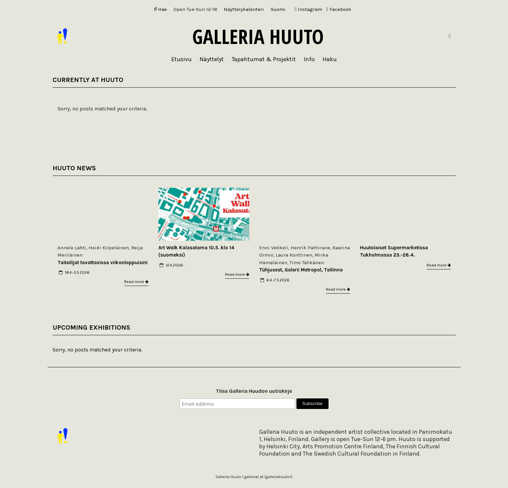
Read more (136, 281)
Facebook (338, 9)
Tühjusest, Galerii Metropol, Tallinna (301, 270)
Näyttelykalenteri (244, 9)
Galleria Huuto (258, 36)
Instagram (308, 9)
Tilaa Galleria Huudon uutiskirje (254, 391)
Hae (160, 9)
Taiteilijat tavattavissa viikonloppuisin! (103, 262)
